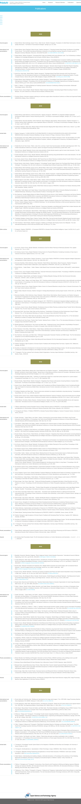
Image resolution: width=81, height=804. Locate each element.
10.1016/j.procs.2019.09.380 (63, 76)
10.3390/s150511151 (23, 579)
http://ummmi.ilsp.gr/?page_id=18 (26, 759)
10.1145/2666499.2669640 (68, 721)
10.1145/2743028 (30, 589)
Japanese (78, 2)
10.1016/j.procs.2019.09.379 (22, 70)
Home (44, 2)
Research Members (60, 2)
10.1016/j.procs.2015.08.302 (71, 620)
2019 (1, 15)
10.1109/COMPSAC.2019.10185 (55, 52)
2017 (1, 19)
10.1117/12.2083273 (48, 700)
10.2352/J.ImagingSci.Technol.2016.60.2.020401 (32, 563)
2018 (1, 17)
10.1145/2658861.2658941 (31, 739)
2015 (1, 22)
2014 (1, 24)
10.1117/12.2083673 (66, 705)
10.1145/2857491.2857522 (73, 608)
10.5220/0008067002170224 (53, 82)
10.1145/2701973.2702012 (65, 733)
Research (50, 2)
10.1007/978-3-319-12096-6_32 (39, 717)
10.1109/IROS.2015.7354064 (27, 626)
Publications (71, 2)
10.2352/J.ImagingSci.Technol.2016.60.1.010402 (29, 569)
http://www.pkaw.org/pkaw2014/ (31, 753)
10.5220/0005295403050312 (24, 711)
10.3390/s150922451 (53, 573)
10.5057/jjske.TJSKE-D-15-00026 (47, 557)
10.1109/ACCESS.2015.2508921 (46, 583)
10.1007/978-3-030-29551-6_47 (72, 63)
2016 (1, 20)
